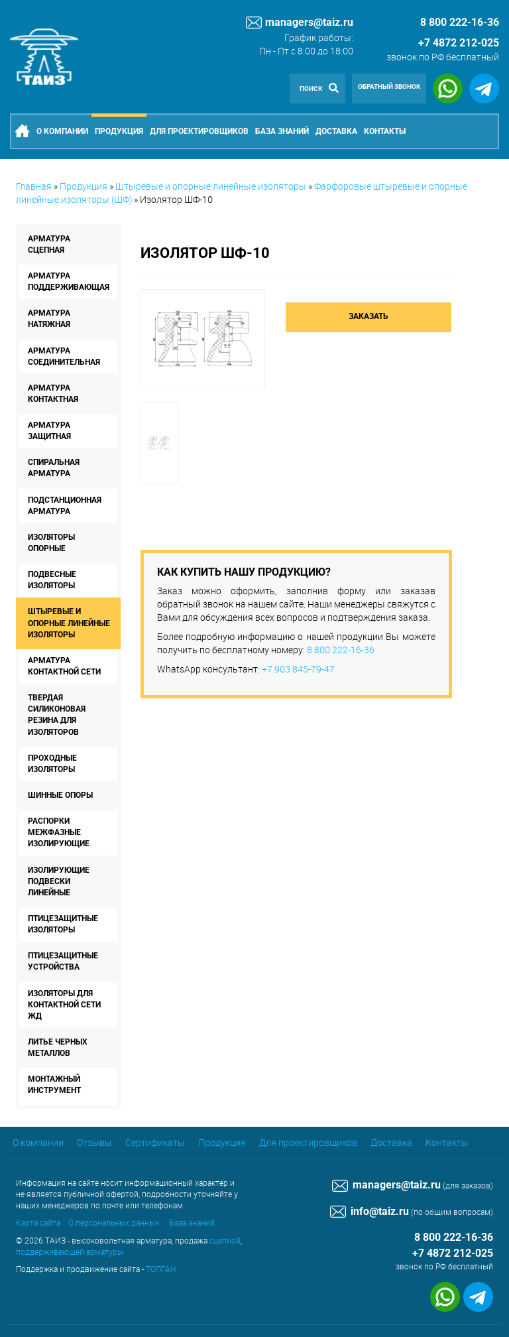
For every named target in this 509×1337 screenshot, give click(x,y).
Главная (34, 186)
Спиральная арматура (54, 468)
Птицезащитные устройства (63, 961)
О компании (62, 131)
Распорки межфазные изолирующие (58, 832)
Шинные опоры (60, 795)
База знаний (282, 131)
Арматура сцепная (49, 244)
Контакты (385, 131)
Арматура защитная (49, 430)
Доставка (336, 131)
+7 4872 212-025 (458, 42)
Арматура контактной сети (64, 666)
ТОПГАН (161, 1268)
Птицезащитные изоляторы (63, 924)
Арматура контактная (53, 393)
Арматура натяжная (49, 318)
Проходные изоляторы (52, 763)
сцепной (225, 1240)
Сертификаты (155, 1142)
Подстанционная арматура (64, 505)
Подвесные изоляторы (52, 580)
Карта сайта (38, 1222)
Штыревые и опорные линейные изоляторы (210, 186)
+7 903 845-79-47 (298, 669)
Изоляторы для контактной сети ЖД (64, 1005)
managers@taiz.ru (299, 23)
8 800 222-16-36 (340, 649)
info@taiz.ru (369, 1211)
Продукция (119, 131)
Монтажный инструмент (54, 1084)
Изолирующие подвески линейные (58, 881)
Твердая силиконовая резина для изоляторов (56, 714)
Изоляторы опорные (51, 543)
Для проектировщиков (199, 131)
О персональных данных (113, 1222)
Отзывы (94, 1142)
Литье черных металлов (57, 1047)
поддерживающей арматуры (69, 1251)
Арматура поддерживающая (68, 281)
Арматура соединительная (64, 356)
